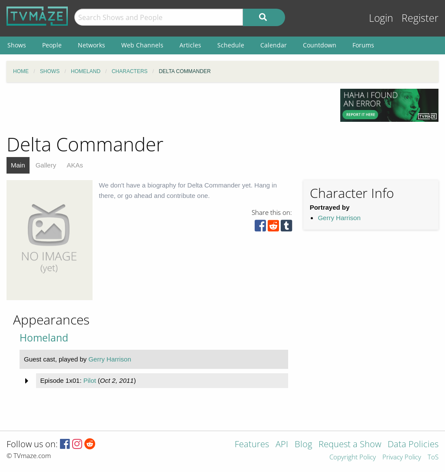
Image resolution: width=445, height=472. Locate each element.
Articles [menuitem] (190, 45)
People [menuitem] (52, 45)
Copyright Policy (352, 457)
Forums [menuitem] (363, 45)
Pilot (89, 380)
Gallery (46, 165)
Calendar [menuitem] (273, 45)
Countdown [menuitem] (319, 45)
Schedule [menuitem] (230, 45)
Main (18, 165)
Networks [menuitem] (91, 45)
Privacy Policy (401, 457)
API (282, 445)
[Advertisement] (167, 108)
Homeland (44, 338)
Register (420, 18)
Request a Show (350, 445)
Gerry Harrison (339, 217)
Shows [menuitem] (16, 45)
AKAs (74, 165)
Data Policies (413, 445)
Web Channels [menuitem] (142, 45)
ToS (433, 457)
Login (381, 18)
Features (252, 445)
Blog (303, 445)
